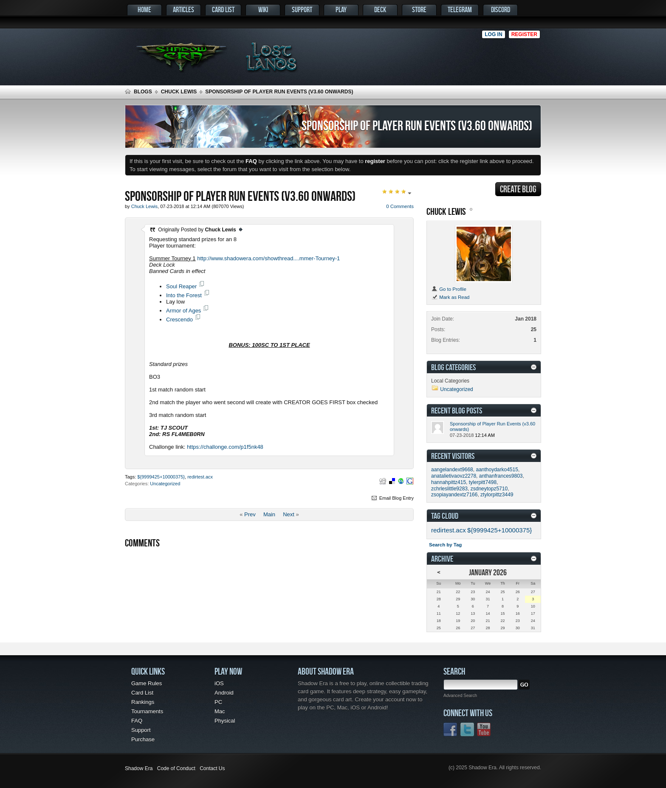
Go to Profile (448, 289)
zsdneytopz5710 (489, 489)
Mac (219, 711)
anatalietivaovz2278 (453, 476)
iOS (219, 683)
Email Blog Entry (392, 498)
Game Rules (146, 683)
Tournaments (147, 711)
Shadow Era (138, 768)
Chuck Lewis (179, 92)
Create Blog (518, 189)
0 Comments (400, 206)
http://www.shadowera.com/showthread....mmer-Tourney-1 (268, 258)
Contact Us (212, 768)
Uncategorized (165, 483)
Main (269, 514)
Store (419, 10)
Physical (224, 721)
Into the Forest (184, 295)
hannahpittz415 (448, 482)
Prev (250, 514)
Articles (183, 10)
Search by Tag (445, 544)
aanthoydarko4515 (497, 470)
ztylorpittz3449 (496, 495)
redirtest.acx (200, 476)
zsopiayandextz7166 (454, 495)
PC (218, 702)
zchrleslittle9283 (449, 489)
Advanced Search (460, 695)
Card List (223, 10)
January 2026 (488, 572)
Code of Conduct (176, 768)
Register (524, 34)
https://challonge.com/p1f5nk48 (225, 447)
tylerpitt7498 (483, 482)
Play (341, 10)
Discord (500, 10)
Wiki (263, 10)
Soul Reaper (181, 286)
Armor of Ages (183, 310)
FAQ (136, 721)
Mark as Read (450, 297)
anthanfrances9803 (501, 476)
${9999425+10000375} (161, 476)
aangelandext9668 (452, 470)
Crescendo (179, 319)
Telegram (460, 10)
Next (288, 514)
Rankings (142, 702)
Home (144, 10)
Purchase (143, 739)
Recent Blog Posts (456, 410)
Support (302, 10)
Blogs (143, 92)
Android (224, 693)
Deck (380, 10)
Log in (493, 34)
